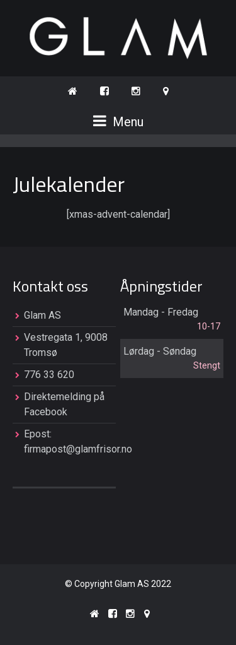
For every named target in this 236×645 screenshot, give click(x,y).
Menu (118, 121)
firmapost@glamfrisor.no (78, 449)
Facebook (45, 412)
